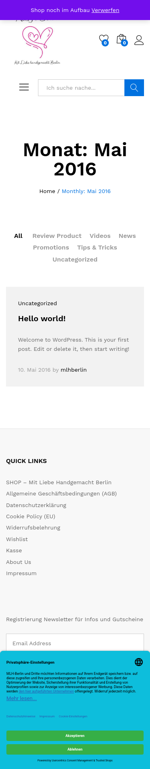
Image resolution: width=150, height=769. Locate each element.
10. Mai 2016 (34, 369)
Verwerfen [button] (106, 10)
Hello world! (42, 318)
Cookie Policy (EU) (30, 516)
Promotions (51, 247)
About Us (18, 562)
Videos (100, 236)
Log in (139, 40)
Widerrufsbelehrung (33, 527)
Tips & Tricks (97, 247)
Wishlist (17, 539)
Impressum (21, 573)
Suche (134, 87)
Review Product (57, 236)
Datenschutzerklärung (36, 505)
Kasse (14, 550)
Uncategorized (74, 259)
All (18, 236)
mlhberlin (73, 369)
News (127, 236)
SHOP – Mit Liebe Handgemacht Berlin (59, 482)
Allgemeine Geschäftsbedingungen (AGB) (61, 493)
